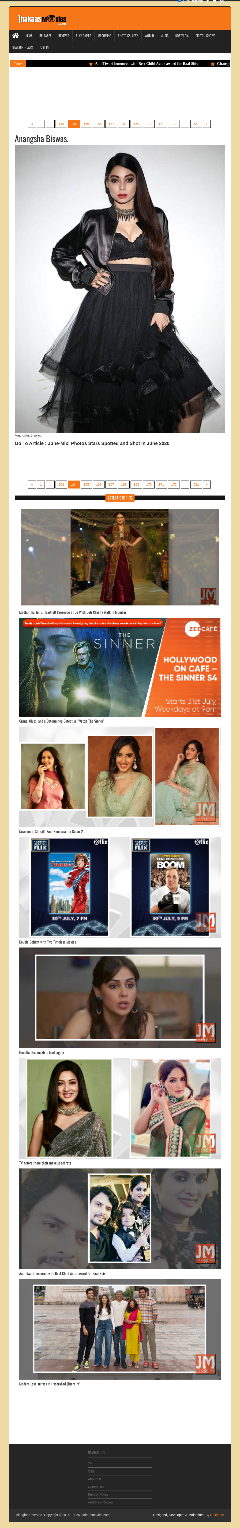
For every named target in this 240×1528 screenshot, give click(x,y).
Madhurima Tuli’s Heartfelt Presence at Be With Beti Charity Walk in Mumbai (72, 612)
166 (98, 124)
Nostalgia (182, 35)
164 (73, 124)
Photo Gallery (128, 35)
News (29, 35)
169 (136, 124)
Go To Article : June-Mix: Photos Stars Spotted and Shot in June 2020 (92, 443)
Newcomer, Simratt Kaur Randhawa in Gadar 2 (51, 831)
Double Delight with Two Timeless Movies (47, 942)
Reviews (63, 35)
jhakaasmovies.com (95, 1515)
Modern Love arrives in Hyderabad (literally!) (49, 1384)
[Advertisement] (103, 100)
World (149, 35)
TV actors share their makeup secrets (45, 1163)
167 (111, 124)
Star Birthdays (22, 47)
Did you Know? (205, 35)
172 (173, 124)
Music (165, 35)
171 (161, 124)
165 (86, 124)
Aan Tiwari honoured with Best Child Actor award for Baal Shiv (146, 64)
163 (61, 124)
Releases (45, 35)
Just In (44, 47)
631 (196, 124)
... (50, 124)
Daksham (216, 1515)
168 (124, 124)
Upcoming (104, 35)
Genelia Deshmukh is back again (41, 1052)
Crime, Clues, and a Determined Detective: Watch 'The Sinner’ (61, 721)
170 (148, 124)
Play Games (83, 35)
